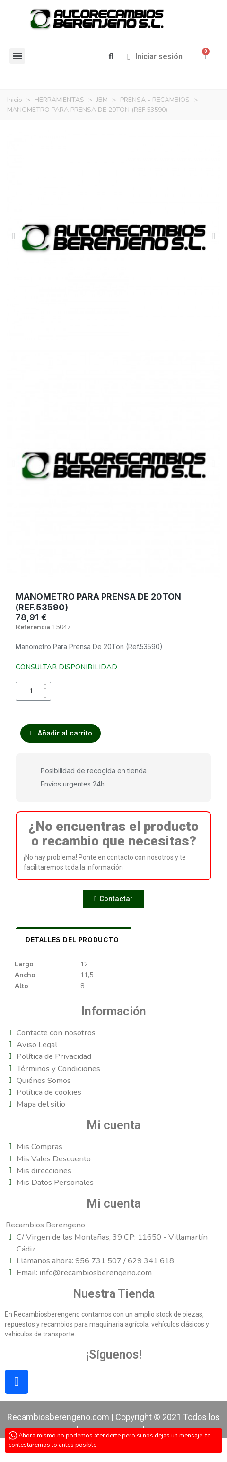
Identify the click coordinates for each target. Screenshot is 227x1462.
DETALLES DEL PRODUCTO (72, 940)
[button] (111, 57)
